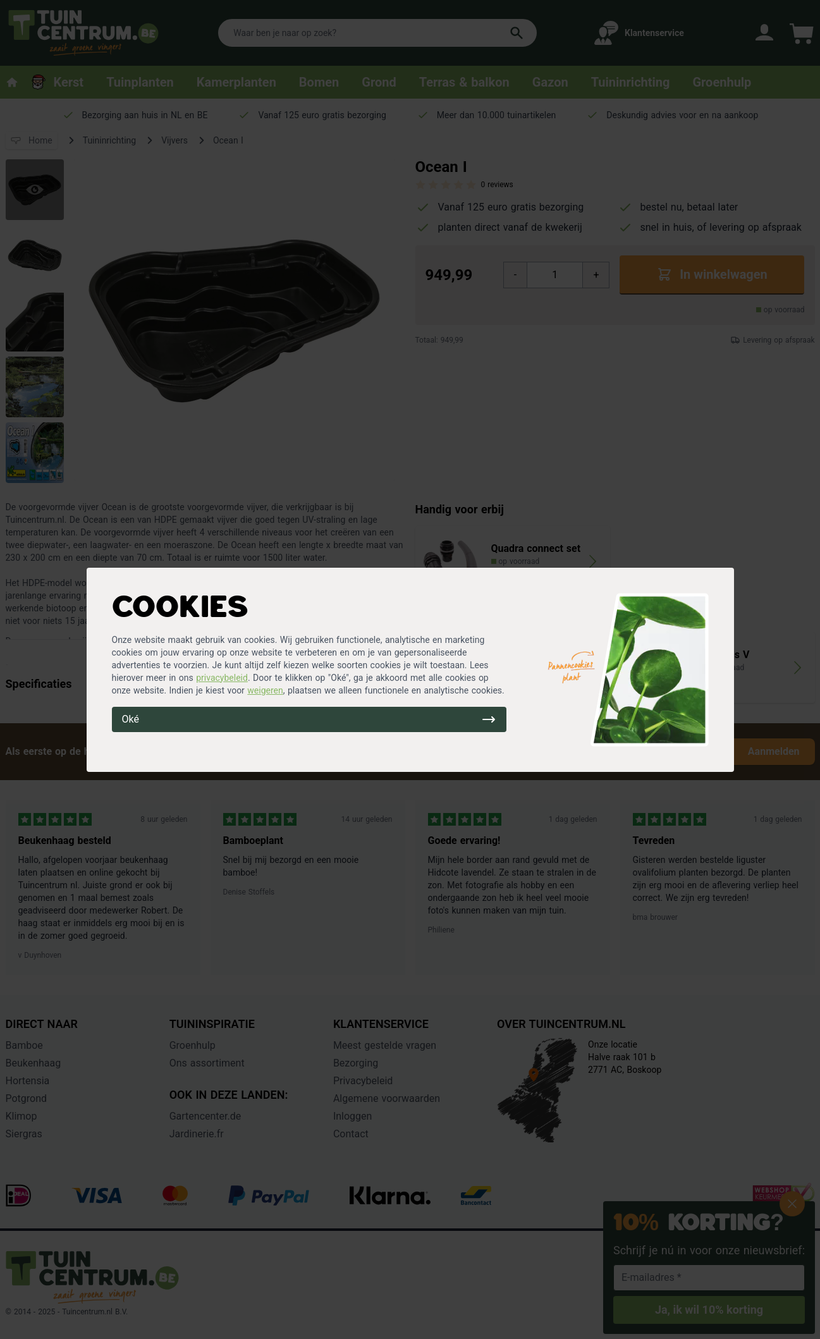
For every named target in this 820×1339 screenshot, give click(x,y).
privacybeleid (222, 678)
